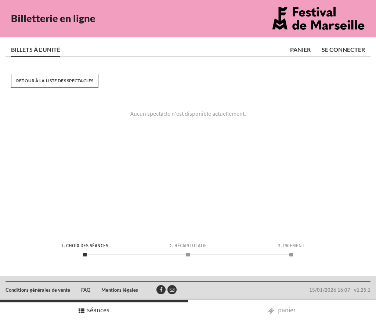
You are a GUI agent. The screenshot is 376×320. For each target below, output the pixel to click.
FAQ (85, 290)
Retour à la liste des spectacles (54, 80)
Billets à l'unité (35, 49)
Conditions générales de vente (38, 290)
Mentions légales (119, 290)
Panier (300, 49)
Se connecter (343, 49)
